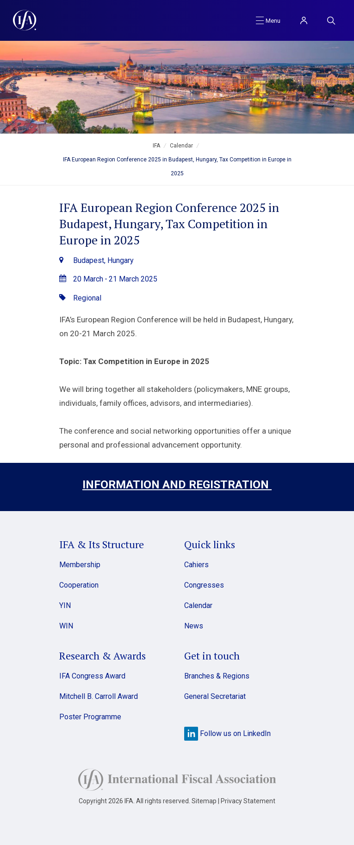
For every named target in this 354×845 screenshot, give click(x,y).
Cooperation (79, 585)
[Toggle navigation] (268, 20)
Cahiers (196, 564)
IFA (156, 145)
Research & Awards (102, 655)
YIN (65, 605)
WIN (66, 625)
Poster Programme (90, 716)
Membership (79, 564)
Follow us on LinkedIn (227, 733)
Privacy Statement (248, 801)
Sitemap (204, 801)
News (193, 625)
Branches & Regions (216, 676)
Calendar (181, 145)
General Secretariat (215, 696)
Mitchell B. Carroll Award (98, 696)
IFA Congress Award (92, 676)
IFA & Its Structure (101, 544)
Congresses (204, 585)
